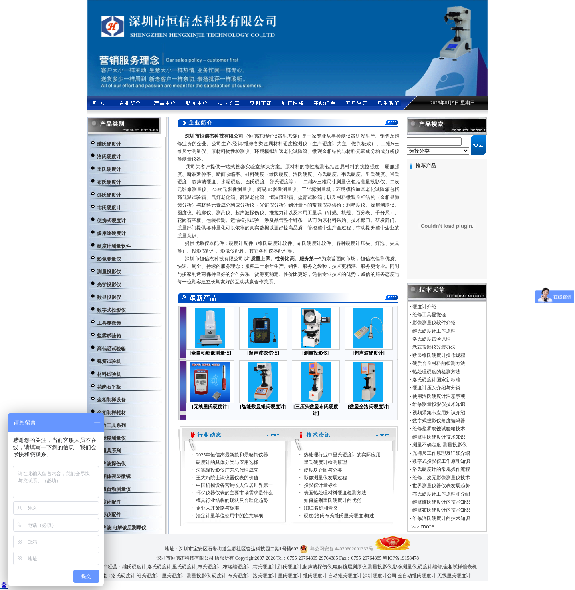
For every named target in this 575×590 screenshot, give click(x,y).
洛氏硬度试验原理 (431, 339)
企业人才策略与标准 (217, 508)
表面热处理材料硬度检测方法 (335, 493)
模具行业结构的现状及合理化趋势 (232, 500)
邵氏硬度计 (290, 567)
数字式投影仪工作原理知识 (441, 461)
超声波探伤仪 (317, 567)
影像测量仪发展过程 (325, 477)
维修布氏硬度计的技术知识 (441, 510)
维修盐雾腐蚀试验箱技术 (438, 428)
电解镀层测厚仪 (350, 567)
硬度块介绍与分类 (323, 470)
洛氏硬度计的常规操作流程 (441, 469)
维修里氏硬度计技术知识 (438, 437)
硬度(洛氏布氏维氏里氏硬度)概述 (339, 515)
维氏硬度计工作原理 (434, 331)
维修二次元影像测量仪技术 (441, 477)
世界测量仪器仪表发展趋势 (441, 485)
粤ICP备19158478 (401, 558)
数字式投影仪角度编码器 (438, 420)
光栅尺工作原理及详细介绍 (441, 453)
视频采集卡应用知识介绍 (438, 412)
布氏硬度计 (210, 567)
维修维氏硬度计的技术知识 (441, 502)
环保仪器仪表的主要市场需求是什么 (234, 493)
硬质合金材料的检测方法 (438, 363)
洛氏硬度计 (159, 567)
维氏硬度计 (134, 567)
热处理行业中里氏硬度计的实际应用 (342, 455)
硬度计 (219, 575)
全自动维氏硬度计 (417, 575)
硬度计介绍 (424, 306)
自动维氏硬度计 (345, 575)
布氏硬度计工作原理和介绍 (441, 494)
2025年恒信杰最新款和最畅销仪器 (232, 455)
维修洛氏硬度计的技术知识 (441, 518)
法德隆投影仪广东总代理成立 (227, 470)
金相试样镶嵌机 (460, 567)
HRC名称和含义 (321, 508)
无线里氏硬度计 (454, 575)
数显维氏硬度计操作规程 (438, 355)
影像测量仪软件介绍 (434, 322)
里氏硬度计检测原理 (325, 462)
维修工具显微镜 (429, 314)
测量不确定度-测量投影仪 (439, 445)
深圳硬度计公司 (380, 575)
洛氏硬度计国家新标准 (436, 380)
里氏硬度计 (184, 567)
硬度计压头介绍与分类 (436, 388)
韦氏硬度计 (265, 567)
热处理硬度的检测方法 (436, 372)
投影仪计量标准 (320, 485)
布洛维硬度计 (237, 567)
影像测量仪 (405, 567)
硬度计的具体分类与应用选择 (227, 462)
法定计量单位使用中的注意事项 (229, 515)
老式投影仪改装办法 (434, 347)
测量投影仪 (380, 567)
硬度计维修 (430, 567)
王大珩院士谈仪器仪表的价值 (227, 477)
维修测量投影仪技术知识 (438, 404)
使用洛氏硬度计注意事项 (438, 396)
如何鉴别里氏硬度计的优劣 (332, 500)
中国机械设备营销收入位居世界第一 (234, 485)
